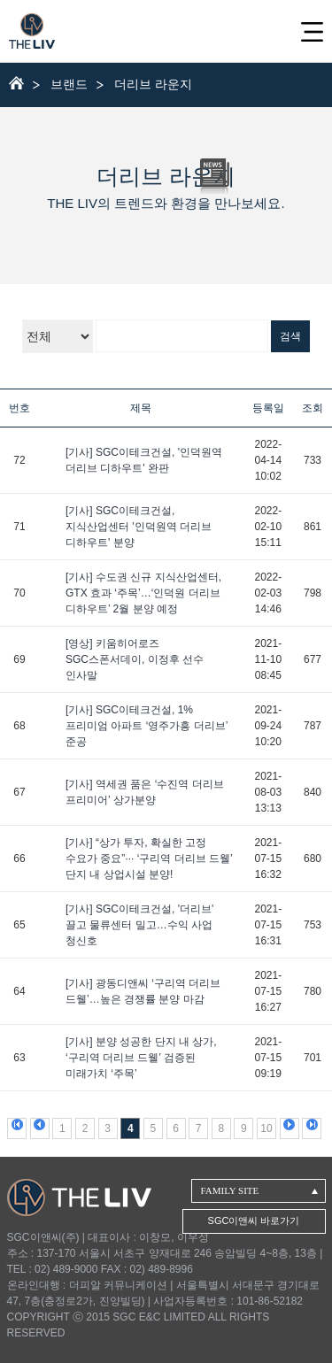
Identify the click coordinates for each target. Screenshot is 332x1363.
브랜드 (69, 84)
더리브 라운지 (153, 84)
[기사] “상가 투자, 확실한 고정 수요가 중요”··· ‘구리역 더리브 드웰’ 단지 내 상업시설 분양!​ (149, 858)
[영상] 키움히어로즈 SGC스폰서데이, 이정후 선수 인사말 (135, 659)
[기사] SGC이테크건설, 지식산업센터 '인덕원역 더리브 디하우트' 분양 (139, 526)
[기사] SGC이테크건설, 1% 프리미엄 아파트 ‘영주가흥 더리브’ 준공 (147, 726)
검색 (290, 336)
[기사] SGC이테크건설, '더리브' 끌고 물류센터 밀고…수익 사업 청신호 (139, 925)
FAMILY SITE (230, 1190)
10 (266, 1128)
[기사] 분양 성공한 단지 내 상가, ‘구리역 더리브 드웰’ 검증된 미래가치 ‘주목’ (141, 1058)
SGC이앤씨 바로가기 (254, 1220)
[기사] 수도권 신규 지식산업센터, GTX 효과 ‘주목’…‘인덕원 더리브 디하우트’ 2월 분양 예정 (143, 593)
